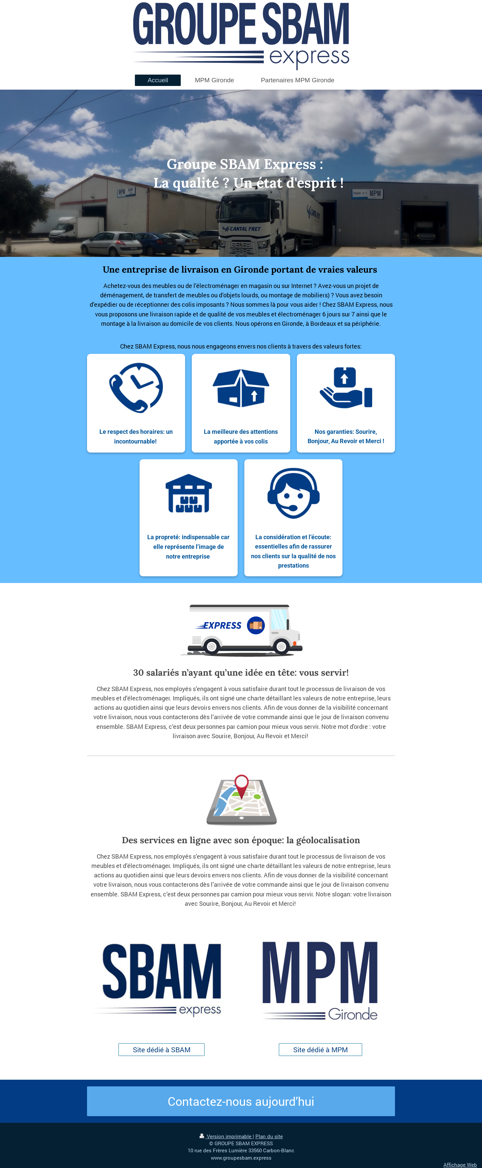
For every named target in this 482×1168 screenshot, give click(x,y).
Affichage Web (460, 1164)
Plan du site (269, 1136)
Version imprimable (226, 1136)
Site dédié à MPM (320, 1049)
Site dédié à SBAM (161, 1049)
